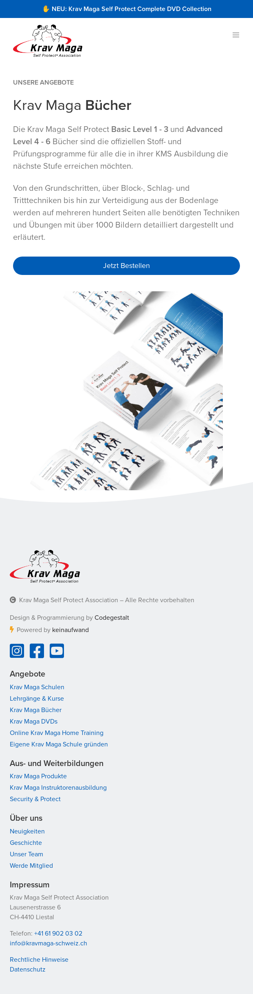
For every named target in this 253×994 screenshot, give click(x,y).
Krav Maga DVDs (33, 721)
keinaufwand (70, 630)
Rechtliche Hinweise (39, 960)
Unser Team (26, 854)
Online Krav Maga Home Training (56, 733)
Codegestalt (112, 618)
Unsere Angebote (43, 82)
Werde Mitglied (31, 866)
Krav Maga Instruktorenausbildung (58, 788)
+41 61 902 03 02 (58, 933)
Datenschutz (28, 969)
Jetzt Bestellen (126, 265)
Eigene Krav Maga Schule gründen (59, 744)
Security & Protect (35, 799)
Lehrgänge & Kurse (37, 699)
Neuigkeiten (27, 831)
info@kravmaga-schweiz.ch (48, 943)
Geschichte (26, 843)
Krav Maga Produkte (38, 776)
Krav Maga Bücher (36, 710)
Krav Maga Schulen (37, 687)
